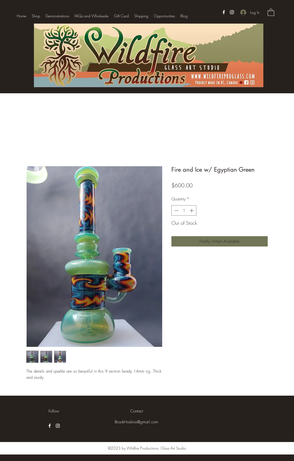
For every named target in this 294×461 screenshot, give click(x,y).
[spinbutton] (184, 211)
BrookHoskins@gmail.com (136, 422)
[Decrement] (176, 211)
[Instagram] (232, 12)
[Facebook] (223, 12)
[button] (271, 12)
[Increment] (192, 211)
